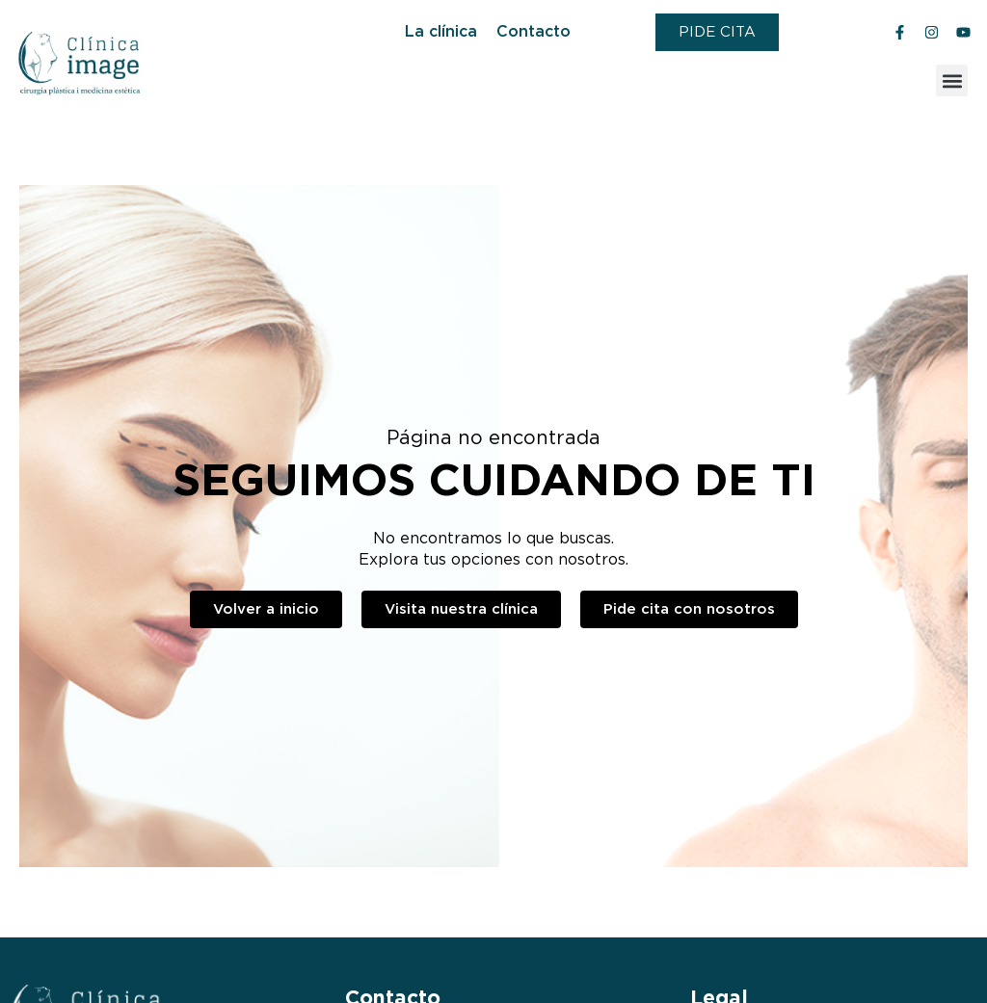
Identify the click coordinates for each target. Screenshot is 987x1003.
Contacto (533, 31)
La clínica (441, 31)
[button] (952, 80)
